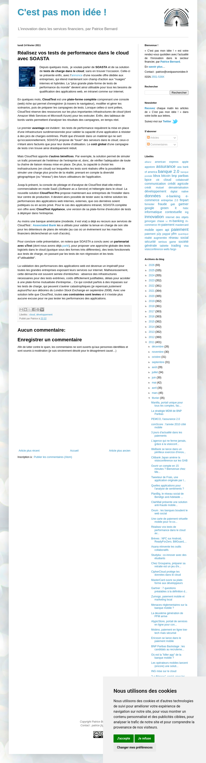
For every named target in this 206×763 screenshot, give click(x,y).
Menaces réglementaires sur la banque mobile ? (169, 606)
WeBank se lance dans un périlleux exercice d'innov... (168, 451)
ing (186, 212)
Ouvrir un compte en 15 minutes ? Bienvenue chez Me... (168, 469)
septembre (158, 362)
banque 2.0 (168, 171)
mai (154, 382)
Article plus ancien (119, 450)
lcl (167, 221)
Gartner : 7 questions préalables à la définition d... (169, 590)
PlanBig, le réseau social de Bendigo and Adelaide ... (167, 495)
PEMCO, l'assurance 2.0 (165, 419)
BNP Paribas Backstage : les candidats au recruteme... (168, 648)
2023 (152, 280)
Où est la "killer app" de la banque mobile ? (166, 656)
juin (154, 377)
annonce (77, 75)
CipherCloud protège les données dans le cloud (166, 573)
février (156, 398)
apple (185, 161)
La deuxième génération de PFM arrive (167, 615)
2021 (152, 290)
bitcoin (165, 175)
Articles (153, 137)
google (149, 208)
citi (157, 179)
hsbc (185, 208)
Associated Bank (44, 225)
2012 (152, 337)
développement (44, 314)
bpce (148, 179)
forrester (149, 204)
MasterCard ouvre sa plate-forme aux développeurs (167, 582)
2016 (152, 316)
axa (179, 166)
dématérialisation (178, 187)
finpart (184, 200)
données (153, 195)
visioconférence (154, 249)
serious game (167, 241)
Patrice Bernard (170, 61)
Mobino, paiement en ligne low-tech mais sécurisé (169, 631)
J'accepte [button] (123, 738)
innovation (154, 216)
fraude (162, 204)
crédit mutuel (154, 187)
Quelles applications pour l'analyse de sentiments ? (167, 487)
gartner (183, 204)
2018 (152, 306)
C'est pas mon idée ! (62, 12)
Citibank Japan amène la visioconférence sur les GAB (169, 459)
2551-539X (157, 76)
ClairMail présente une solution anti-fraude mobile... (169, 504)
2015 (152, 321)
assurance (166, 166)
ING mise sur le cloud (163, 671)
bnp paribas (180, 175)
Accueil (74, 450)
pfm (174, 233)
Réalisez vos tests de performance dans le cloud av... (168, 530)
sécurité (150, 241)
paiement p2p (153, 233)
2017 (152, 311)
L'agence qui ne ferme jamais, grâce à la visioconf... (168, 442)
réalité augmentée (156, 237)
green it (168, 208)
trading (176, 245)
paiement (179, 229)
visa (186, 245)
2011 (152, 342)
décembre (158, 346)
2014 (152, 326)
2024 (152, 275)
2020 (152, 296)
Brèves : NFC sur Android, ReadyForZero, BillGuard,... (169, 540)
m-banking (176, 221)
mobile (149, 229)
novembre (158, 351)
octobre (156, 356)
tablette (164, 245)
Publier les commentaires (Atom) (53, 457)
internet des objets (177, 217)
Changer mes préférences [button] (135, 747)
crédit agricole (178, 183)
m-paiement (166, 224)
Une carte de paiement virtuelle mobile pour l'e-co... (169, 520)
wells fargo (170, 249)
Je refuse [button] (144, 738)
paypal (166, 233)
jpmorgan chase (154, 221)
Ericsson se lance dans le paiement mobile (166, 639)
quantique (183, 234)
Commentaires (157, 144)
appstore (150, 166)
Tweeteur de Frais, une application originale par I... (168, 479)
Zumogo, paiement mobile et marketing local (168, 598)
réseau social (178, 237)
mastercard (181, 224)
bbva (156, 175)
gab (172, 204)
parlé (65, 245)
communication (155, 183)
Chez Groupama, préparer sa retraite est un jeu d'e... (168, 565)
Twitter (167, 121)
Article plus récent (29, 450)
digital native (179, 191)
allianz (148, 162)
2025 (152, 270)
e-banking (173, 196)
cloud (32, 314)
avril (154, 387)
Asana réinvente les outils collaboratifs (166, 548)
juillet (155, 372)
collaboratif (182, 179)
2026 (152, 265)
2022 (152, 285)
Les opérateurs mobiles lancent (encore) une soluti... (169, 664)
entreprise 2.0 (169, 200)
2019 (152, 301)
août (155, 367)
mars (155, 392)
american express (167, 161)
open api (162, 229)
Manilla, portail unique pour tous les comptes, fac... (167, 404)
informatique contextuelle (163, 212)
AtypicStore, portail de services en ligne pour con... (169, 623)
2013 (152, 331)
